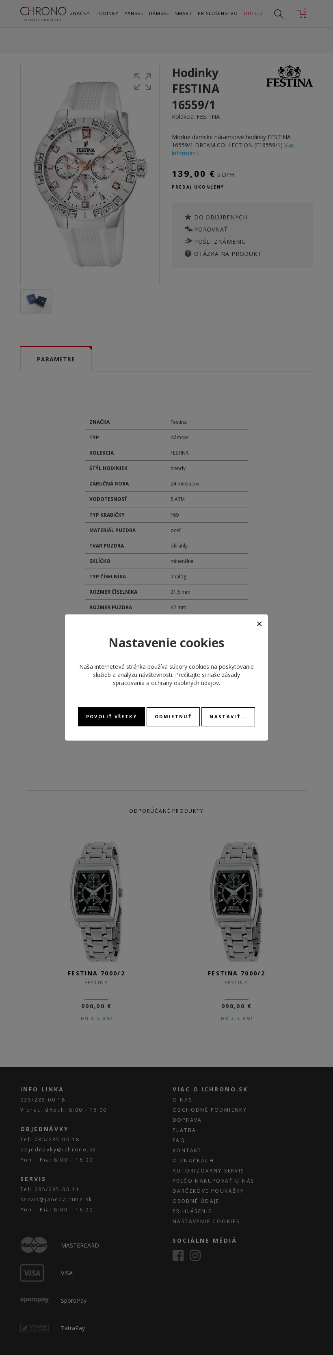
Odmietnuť (173, 716)
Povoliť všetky (111, 716)
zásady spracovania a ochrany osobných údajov (176, 679)
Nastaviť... (228, 716)
